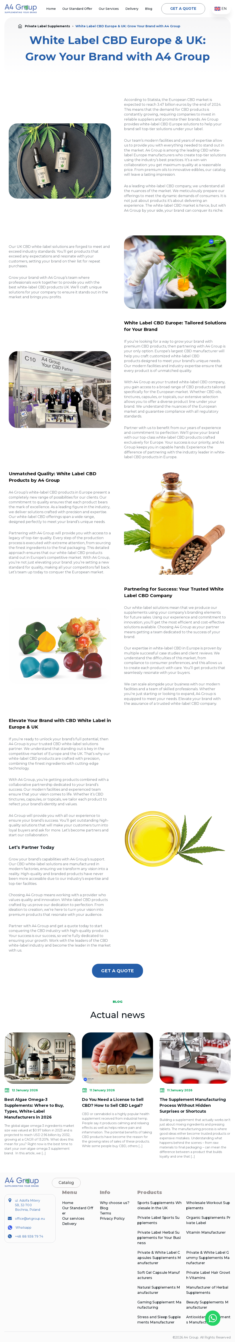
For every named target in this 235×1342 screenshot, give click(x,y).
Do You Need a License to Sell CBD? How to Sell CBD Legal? (112, 1102)
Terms (105, 1213)
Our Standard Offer (77, 9)
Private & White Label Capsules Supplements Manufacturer (159, 1257)
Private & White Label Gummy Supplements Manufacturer (208, 1257)
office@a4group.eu (30, 1219)
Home (51, 9)
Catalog (66, 1182)
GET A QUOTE (183, 9)
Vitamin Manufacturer (206, 1232)
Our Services (109, 9)
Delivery (131, 9)
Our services (73, 1218)
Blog (148, 9)
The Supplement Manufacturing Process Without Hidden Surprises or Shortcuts (193, 1105)
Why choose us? (115, 1203)
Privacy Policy (112, 1218)
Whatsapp (23, 1228)
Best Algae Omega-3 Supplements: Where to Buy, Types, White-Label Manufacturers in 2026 (34, 1108)
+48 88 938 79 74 (29, 1236)
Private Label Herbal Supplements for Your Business (159, 1237)
